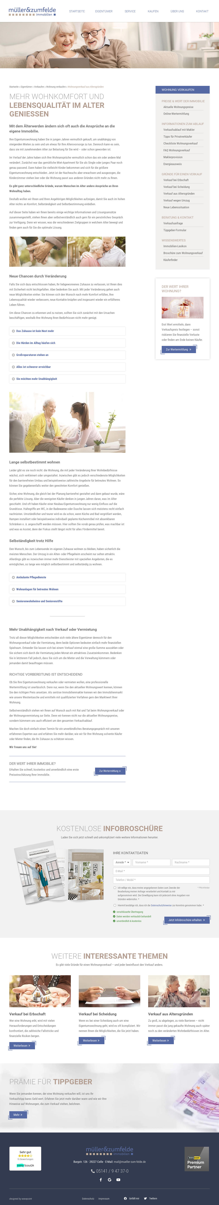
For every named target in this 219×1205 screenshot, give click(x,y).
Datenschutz (88, 1198)
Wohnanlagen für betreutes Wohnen (37, 589)
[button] (132, 1198)
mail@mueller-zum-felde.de (130, 1161)
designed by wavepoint (20, 1198)
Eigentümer (104, 11)
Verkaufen (39, 86)
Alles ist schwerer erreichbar (33, 367)
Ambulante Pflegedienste (31, 577)
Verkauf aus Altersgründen (170, 1014)
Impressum (104, 1198)
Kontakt (203, 11)
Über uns (178, 11)
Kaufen (154, 11)
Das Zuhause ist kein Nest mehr (35, 331)
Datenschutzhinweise (161, 905)
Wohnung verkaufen (56, 86)
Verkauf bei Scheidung (98, 1014)
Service (131, 11)
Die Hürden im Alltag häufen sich (35, 343)
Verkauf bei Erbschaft (27, 1014)
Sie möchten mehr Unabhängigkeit (36, 379)
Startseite (77, 11)
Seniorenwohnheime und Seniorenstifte (39, 601)
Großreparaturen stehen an (32, 355)
